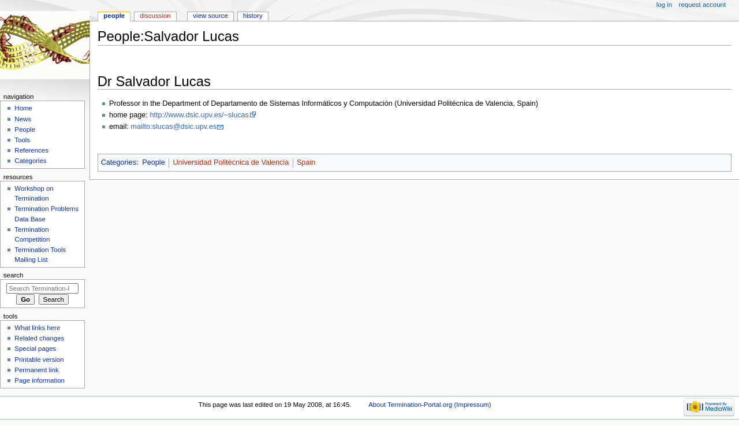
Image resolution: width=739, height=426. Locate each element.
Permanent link (36, 369)
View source (210, 15)
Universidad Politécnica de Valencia (231, 162)
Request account (702, 4)
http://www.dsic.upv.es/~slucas (199, 115)
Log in (664, 4)
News (22, 119)
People (153, 162)
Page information (39, 380)
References (31, 150)
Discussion (155, 15)
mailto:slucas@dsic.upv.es (173, 127)
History (253, 15)
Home (23, 108)
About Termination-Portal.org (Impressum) (429, 404)
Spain (306, 162)
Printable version (39, 359)
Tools (22, 139)
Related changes (39, 338)
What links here (37, 327)
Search (13, 275)
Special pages (35, 348)
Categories (118, 162)
